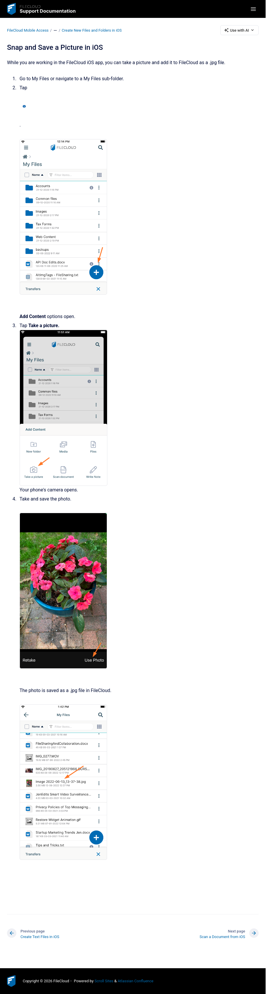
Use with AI (239, 30)
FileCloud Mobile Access (28, 30)
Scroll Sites (103, 981)
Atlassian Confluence (135, 981)
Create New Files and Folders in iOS (92, 30)
